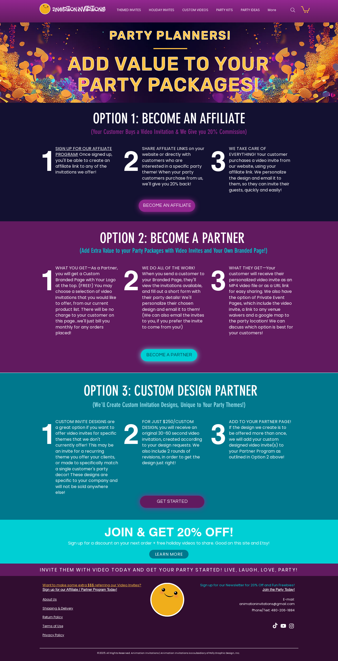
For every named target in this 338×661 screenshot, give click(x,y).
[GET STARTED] (172, 502)
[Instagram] (291, 626)
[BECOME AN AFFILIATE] (167, 206)
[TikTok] (275, 626)
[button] (195, 10)
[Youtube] (283, 626)
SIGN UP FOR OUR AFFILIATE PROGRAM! (83, 151)
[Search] (292, 10)
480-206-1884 (283, 610)
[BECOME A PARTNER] (169, 355)
